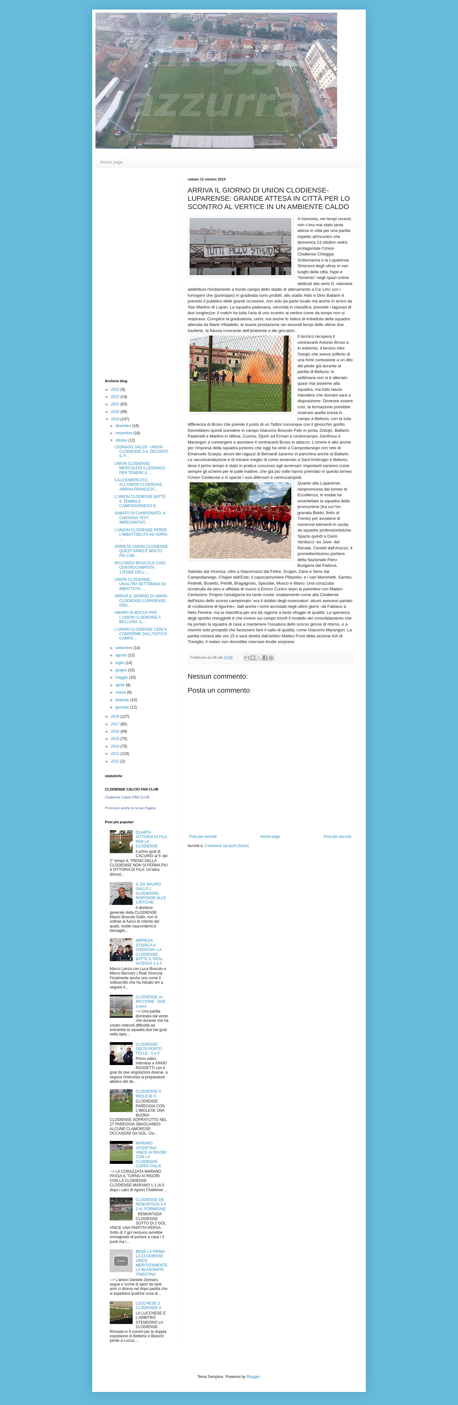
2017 (116, 724)
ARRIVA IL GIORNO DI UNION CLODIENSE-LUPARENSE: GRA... (140, 600)
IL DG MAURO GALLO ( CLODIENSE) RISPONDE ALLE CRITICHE (151, 893)
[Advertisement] (130, 272)
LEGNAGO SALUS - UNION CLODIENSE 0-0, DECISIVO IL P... (141, 451)
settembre (124, 648)
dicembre (123, 426)
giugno (121, 670)
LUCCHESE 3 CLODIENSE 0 (148, 1305)
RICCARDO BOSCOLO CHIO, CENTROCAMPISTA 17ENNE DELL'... (140, 567)
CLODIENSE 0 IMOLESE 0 (148, 1093)
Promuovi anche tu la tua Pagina (130, 808)
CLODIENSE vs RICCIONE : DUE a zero (151, 1001)
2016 (116, 731)
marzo (121, 692)
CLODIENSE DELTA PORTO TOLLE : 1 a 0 (149, 1049)
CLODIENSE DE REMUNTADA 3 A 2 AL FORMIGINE (151, 1204)
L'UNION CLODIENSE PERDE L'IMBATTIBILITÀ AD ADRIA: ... (141, 534)
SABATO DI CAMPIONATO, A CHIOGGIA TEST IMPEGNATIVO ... (139, 518)
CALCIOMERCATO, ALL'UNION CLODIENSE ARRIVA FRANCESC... (138, 485)
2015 (116, 738)
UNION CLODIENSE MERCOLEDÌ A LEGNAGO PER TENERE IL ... (139, 468)
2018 (116, 716)
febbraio (122, 700)
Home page (111, 162)
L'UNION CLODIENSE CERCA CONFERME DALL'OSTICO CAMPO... (140, 634)
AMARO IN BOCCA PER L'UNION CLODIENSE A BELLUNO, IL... (137, 617)
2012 (116, 761)
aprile (120, 685)
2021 (116, 404)
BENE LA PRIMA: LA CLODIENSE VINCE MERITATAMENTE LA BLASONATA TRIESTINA (152, 1263)
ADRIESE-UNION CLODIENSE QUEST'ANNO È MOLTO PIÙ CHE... (141, 551)
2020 (116, 412)
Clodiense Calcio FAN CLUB (127, 797)
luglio (120, 663)
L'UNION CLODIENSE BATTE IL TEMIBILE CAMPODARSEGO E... (140, 501)
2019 (116, 419)
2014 (116, 746)
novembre (124, 433)
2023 (116, 389)
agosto (121, 655)
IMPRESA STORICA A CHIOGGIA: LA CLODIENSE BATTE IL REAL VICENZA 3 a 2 (149, 952)
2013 (116, 753)
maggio (122, 677)
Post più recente (203, 836)
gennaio (122, 707)
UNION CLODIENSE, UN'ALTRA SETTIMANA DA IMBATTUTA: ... (140, 584)
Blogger (253, 1376)
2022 (116, 397)
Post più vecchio (337, 836)
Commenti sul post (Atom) (227, 846)
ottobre (121, 440)
